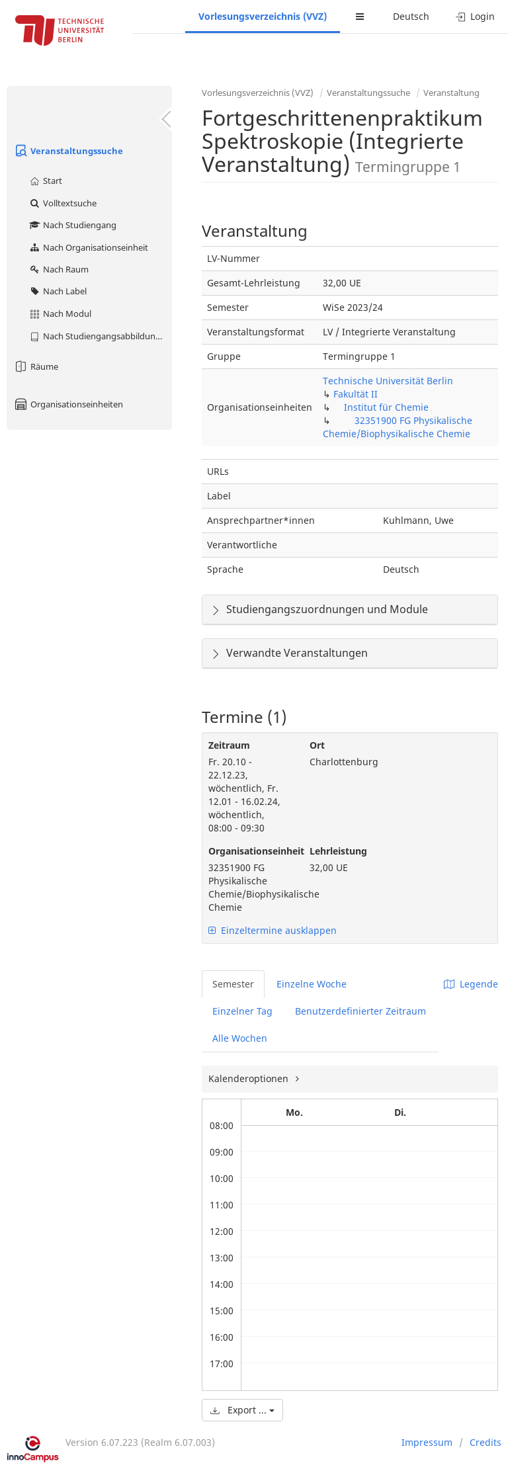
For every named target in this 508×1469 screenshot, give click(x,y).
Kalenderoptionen (249, 1078)
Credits (485, 1442)
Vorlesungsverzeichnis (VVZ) (262, 16)
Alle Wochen (239, 1038)
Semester (233, 984)
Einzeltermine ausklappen (272, 930)
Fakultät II (355, 394)
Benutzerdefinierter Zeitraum (360, 1011)
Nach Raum (58, 269)
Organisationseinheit (249, 851)
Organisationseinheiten (68, 404)
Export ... (242, 1410)
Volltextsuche (62, 203)
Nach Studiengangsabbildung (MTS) (100, 336)
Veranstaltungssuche (68, 151)
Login (475, 16)
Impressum (427, 1442)
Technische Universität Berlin (388, 380)
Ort (317, 745)
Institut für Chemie (386, 407)
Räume (35, 366)
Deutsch (411, 16)
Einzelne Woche (311, 984)
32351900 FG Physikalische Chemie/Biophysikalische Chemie (397, 427)
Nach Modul (59, 313)
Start (45, 181)
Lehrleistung (338, 851)
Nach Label (57, 291)
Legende (471, 984)
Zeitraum (229, 745)
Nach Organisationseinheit (88, 247)
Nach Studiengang (72, 225)
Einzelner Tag (242, 1011)
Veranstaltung (451, 93)
